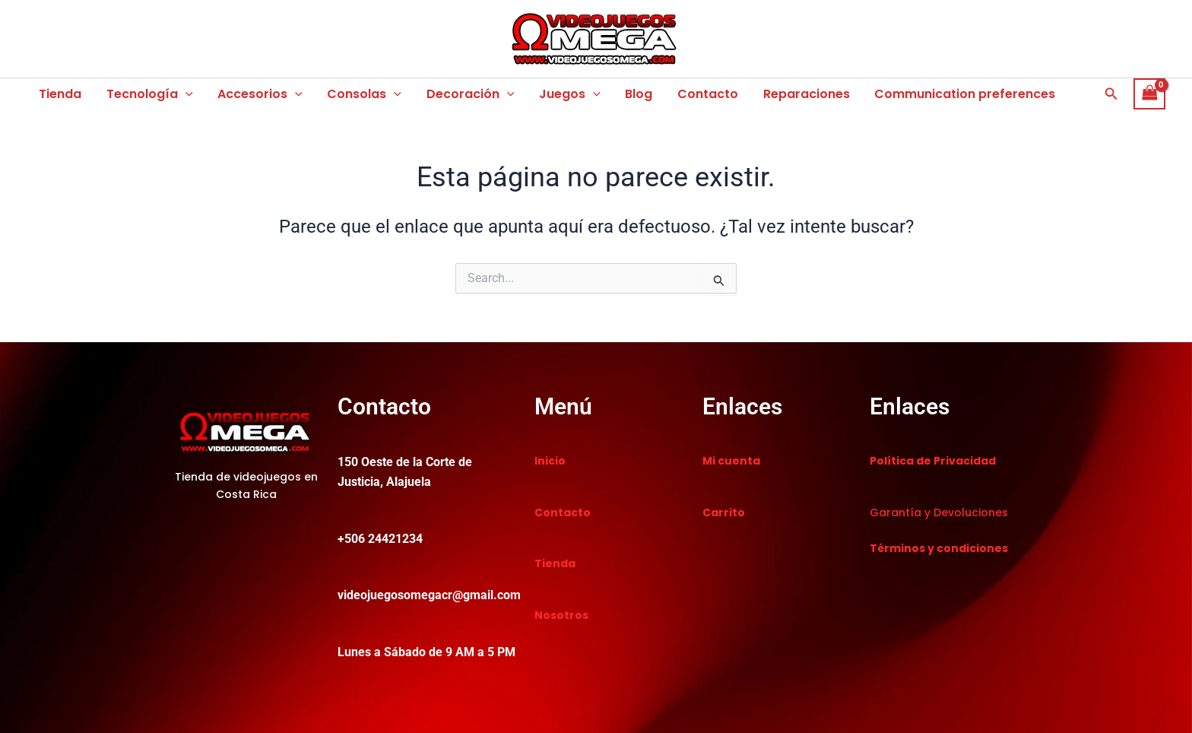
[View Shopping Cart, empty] (1149, 93)
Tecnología (149, 94)
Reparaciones (802, 94)
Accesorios (259, 94)
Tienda (60, 94)
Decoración (468, 94)
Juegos (567, 94)
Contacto (704, 94)
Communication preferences (960, 94)
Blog (635, 94)
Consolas (362, 94)
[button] (184, 94)
